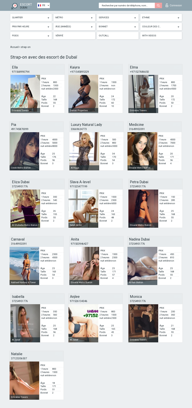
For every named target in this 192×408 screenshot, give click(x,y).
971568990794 (20, 71)
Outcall (104, 35)
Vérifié (59, 35)
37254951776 (20, 186)
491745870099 (19, 129)
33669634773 (79, 129)
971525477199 (78, 186)
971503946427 (79, 243)
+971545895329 (79, 71)
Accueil (14, 47)
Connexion (174, 5)
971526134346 (78, 301)
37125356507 (19, 358)
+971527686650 (139, 71)
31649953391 (137, 129)
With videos (149, 35)
